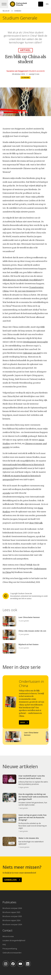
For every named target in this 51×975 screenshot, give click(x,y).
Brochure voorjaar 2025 (12, 916)
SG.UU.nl (6, 11)
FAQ (4, 944)
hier (21, 578)
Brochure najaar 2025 (11, 912)
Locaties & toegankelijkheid (14, 940)
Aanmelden (10, 879)
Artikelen (17, 11)
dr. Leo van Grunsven (25, 291)
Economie (25, 78)
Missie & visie (8, 936)
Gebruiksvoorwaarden (12, 952)
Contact (7, 930)
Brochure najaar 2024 (11, 920)
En (47, 4)
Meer (22, 722)
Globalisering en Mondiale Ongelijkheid (22, 280)
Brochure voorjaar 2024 (12, 924)
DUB (7, 136)
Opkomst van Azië (32, 353)
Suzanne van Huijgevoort (17, 71)
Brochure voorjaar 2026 (12, 908)
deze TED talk (36, 523)
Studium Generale (20, 18)
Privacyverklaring (10, 948)
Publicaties (9, 902)
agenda (6, 493)
